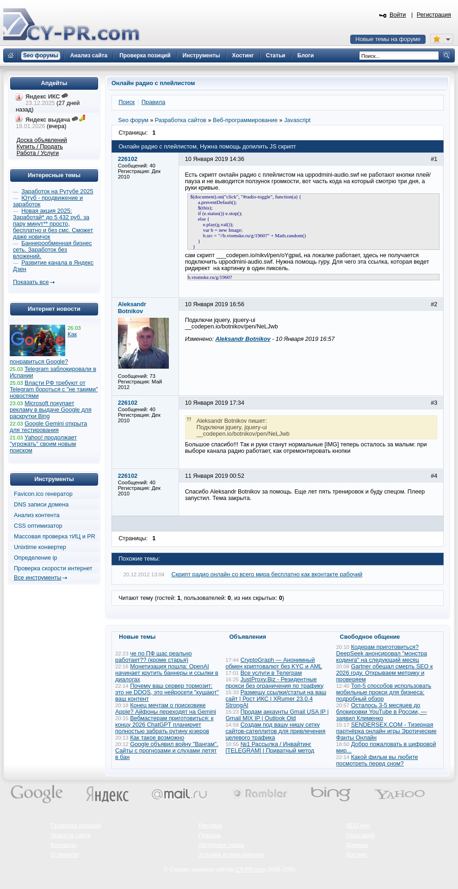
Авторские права (221, 845)
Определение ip (35, 558)
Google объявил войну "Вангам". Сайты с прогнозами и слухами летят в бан (166, 750)
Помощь (209, 835)
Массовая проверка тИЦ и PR (54, 536)
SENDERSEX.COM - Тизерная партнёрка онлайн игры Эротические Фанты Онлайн (386, 731)
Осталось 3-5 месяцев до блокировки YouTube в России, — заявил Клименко (381, 712)
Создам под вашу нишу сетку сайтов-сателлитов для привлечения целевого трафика (276, 731)
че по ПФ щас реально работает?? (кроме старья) (153, 656)
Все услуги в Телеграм (271, 673)
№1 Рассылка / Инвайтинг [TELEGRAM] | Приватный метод (270, 747)
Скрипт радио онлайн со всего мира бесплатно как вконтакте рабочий (267, 574)
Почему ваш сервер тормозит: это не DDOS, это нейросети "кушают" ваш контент (167, 692)
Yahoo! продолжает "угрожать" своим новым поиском (43, 444)
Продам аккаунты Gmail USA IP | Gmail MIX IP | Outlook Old (277, 715)
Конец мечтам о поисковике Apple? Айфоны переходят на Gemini (165, 708)
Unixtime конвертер (40, 547)
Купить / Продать (40, 146)
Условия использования (231, 855)
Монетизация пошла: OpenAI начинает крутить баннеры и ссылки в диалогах (166, 673)
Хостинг (356, 855)
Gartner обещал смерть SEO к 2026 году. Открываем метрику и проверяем (384, 673)
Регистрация (434, 15)
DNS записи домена (41, 504)
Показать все (31, 282)
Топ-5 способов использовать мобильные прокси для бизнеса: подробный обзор (384, 692)
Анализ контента (37, 515)
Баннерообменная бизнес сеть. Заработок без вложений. (52, 249)
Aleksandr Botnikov (242, 339)
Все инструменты (37, 577)
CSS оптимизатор (38, 526)
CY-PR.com (250, 869)
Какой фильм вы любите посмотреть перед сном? (377, 760)
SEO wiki (358, 825)
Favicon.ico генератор (43, 494)
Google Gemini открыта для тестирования (48, 426)
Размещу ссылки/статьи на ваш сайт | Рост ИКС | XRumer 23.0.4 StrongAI (276, 699)
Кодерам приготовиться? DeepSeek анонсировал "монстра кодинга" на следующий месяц (381, 653)
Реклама (210, 825)
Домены (357, 845)
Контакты (63, 845)
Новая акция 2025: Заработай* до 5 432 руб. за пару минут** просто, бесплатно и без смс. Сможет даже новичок (53, 224)
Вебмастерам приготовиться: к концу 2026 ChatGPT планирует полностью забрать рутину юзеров (164, 725)
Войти (398, 15)
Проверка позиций (76, 825)
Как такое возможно (157, 738)
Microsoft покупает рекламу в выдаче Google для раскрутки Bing (51, 410)
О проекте (65, 855)
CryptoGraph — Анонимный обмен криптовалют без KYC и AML (274, 663)
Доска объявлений (42, 140)
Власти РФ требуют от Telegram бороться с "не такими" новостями (54, 389)
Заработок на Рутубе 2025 (57, 191)
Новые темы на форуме (388, 39)
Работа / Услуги (38, 153)
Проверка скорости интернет (53, 568)
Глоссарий (360, 835)
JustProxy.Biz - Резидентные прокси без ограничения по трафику (275, 682)
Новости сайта (71, 835)
